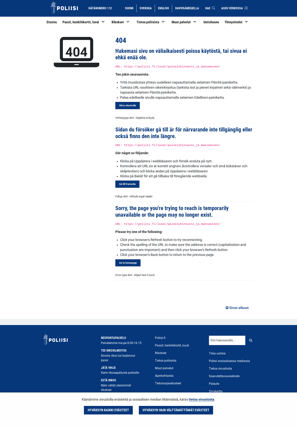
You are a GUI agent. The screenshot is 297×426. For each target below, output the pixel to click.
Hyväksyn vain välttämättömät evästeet (176, 410)
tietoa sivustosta (201, 399)
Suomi (130, 8)
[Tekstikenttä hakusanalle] (227, 340)
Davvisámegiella (187, 8)
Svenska (147, 8)
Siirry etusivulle (127, 105)
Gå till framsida (127, 184)
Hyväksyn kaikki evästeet (108, 410)
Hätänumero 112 (100, 8)
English (165, 8)
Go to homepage (128, 262)
